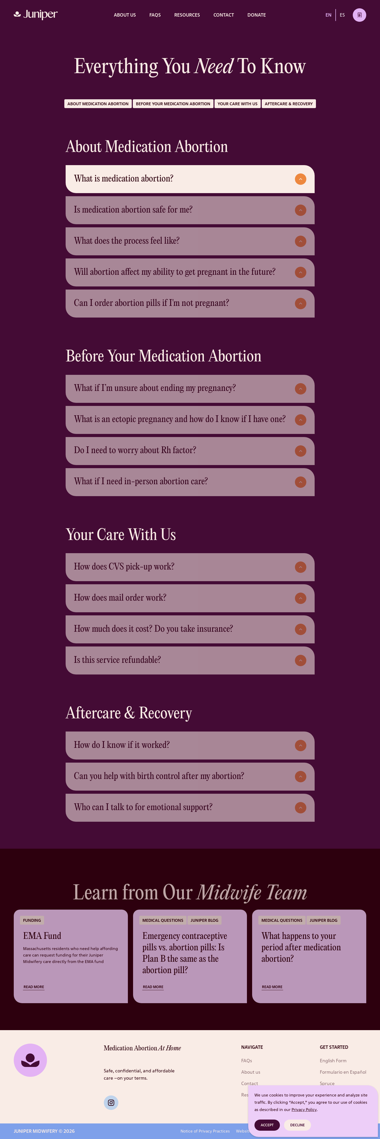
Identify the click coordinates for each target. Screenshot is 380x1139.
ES (342, 15)
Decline (297, 1124)
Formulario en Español (343, 1072)
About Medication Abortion (98, 104)
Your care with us (238, 104)
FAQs (155, 15)
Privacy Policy (304, 1109)
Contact (223, 15)
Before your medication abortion (173, 104)
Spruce (327, 1083)
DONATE (256, 15)
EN (328, 15)
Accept (267, 1124)
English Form (333, 1060)
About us (125, 15)
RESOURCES (187, 15)
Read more (34, 986)
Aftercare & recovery (289, 104)
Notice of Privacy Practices (205, 1131)
